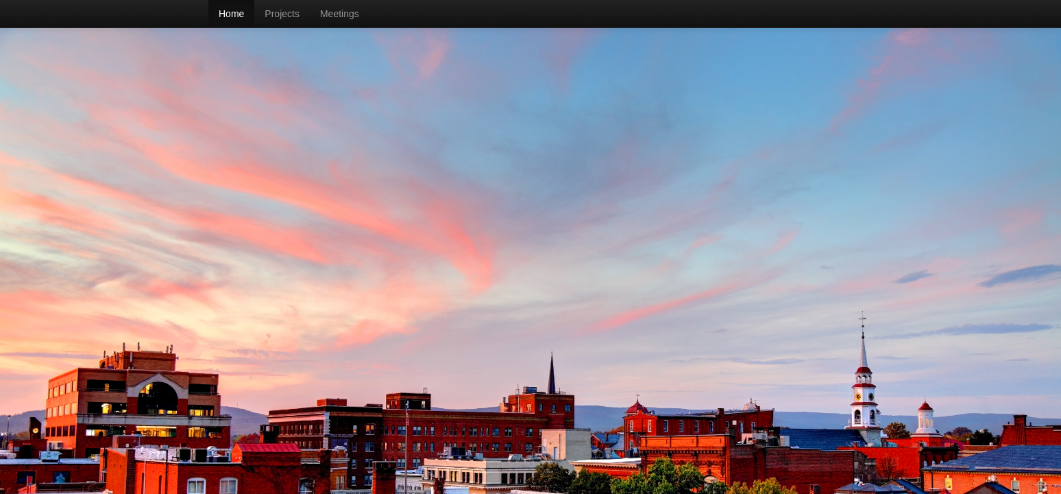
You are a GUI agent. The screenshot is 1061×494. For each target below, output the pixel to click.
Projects (282, 13)
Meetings (339, 13)
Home (231, 13)
